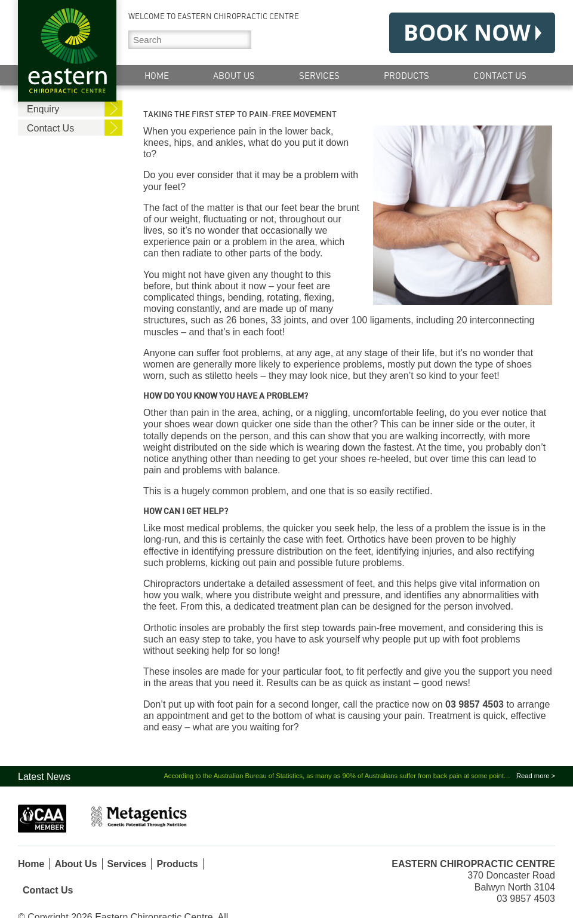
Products (406, 75)
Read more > (535, 775)
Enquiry (43, 109)
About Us (234, 75)
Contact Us (499, 75)
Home (156, 75)
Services (319, 75)
